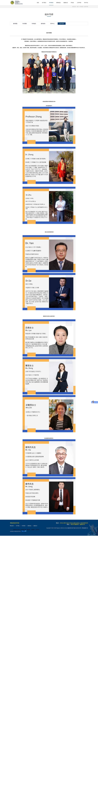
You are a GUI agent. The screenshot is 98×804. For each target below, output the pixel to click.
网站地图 (84, 528)
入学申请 (79, 2)
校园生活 (66, 2)
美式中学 (37, 529)
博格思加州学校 (16, 529)
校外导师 (86, 6)
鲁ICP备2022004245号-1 (77, 528)
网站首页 (12, 525)
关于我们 (44, 2)
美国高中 (33, 529)
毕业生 (72, 2)
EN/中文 (86, 2)
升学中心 (52, 23)
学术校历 (34, 23)
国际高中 (28, 529)
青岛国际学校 (23, 529)
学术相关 (51, 2)
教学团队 (15, 23)
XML (87, 528)
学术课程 (24, 23)
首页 (38, 2)
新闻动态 (58, 2)
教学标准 (43, 23)
